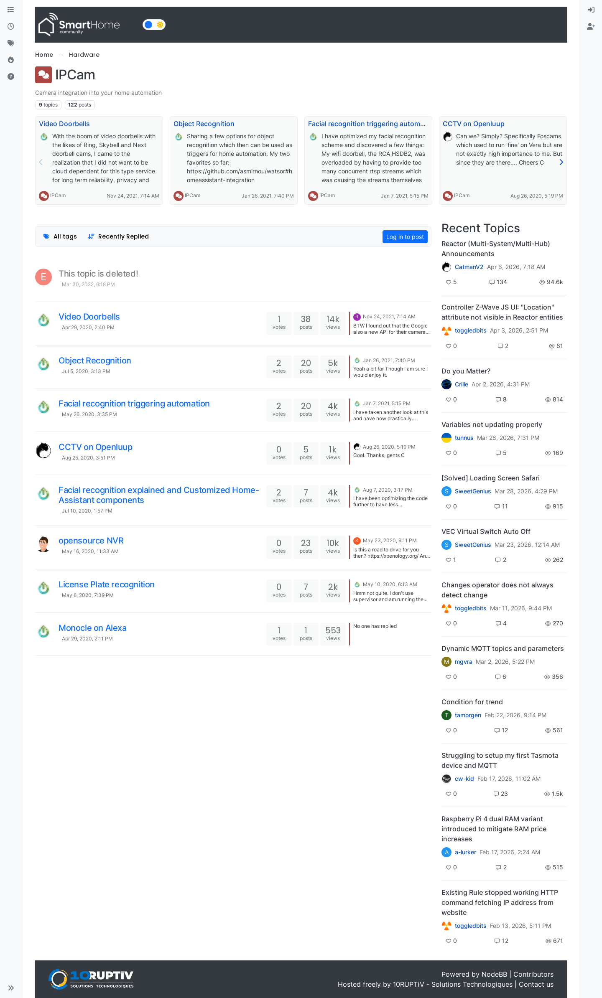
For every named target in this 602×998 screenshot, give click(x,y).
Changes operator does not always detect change (497, 590)
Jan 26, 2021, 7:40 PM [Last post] (389, 360)
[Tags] (10, 43)
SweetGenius (473, 491)
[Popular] (10, 60)
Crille (461, 384)
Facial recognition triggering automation (372, 123)
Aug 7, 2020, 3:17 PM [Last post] (388, 490)
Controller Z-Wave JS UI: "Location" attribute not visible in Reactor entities (502, 312)
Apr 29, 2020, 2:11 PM (87, 638)
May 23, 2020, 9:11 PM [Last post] (390, 540)
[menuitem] (591, 10)
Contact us (536, 984)
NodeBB (494, 974)
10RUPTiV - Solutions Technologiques (453, 984)
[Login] (591, 10)
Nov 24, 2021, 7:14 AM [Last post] (389, 316)
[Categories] (10, 10)
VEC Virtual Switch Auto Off (486, 531)
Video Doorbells (64, 123)
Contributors (533, 974)
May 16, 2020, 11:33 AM (90, 551)
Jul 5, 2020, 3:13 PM (86, 371)
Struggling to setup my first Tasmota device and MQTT (500, 760)
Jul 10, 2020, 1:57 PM (87, 511)
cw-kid (464, 779)
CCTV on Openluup (474, 123)
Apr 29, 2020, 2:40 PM (88, 327)
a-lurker (465, 852)
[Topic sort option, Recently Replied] (118, 236)
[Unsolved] (10, 77)
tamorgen (468, 715)
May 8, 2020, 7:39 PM (88, 595)
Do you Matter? (465, 371)
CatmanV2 (469, 267)
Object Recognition (204, 123)
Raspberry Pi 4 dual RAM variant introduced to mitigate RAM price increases (493, 829)
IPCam (58, 195)
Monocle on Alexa (93, 628)
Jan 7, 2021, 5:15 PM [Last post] (387, 403)
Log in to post (405, 236)
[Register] (591, 26)
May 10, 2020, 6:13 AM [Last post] (390, 584)
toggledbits (471, 330)
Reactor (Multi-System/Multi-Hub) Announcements (495, 248)
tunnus (464, 438)
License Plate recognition (107, 584)
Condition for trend (472, 702)
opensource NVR (91, 541)
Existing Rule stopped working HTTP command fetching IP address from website (499, 902)
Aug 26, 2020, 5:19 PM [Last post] (389, 447)
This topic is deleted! (98, 274)
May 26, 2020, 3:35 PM (89, 414)
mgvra (463, 662)
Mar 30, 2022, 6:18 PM (88, 284)
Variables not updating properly (491, 424)
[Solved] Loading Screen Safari (490, 478)
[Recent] (10, 26)
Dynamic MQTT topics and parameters (502, 648)
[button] (10, 988)
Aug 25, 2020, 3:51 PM (88, 458)
